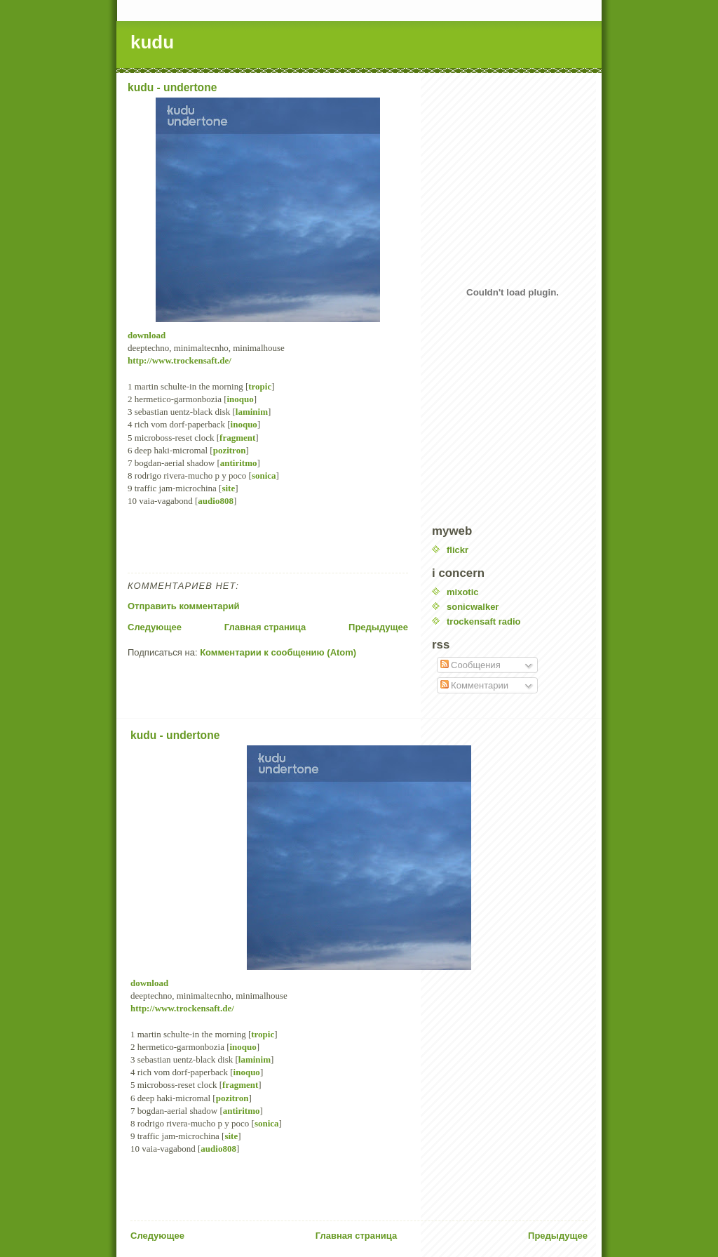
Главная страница (265, 627)
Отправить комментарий (183, 606)
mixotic (463, 592)
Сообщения (470, 665)
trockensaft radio (483, 621)
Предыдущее (378, 627)
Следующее (155, 627)
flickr (457, 550)
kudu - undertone (172, 87)
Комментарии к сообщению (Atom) (278, 652)
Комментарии (474, 685)
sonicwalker (473, 606)
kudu (152, 42)
